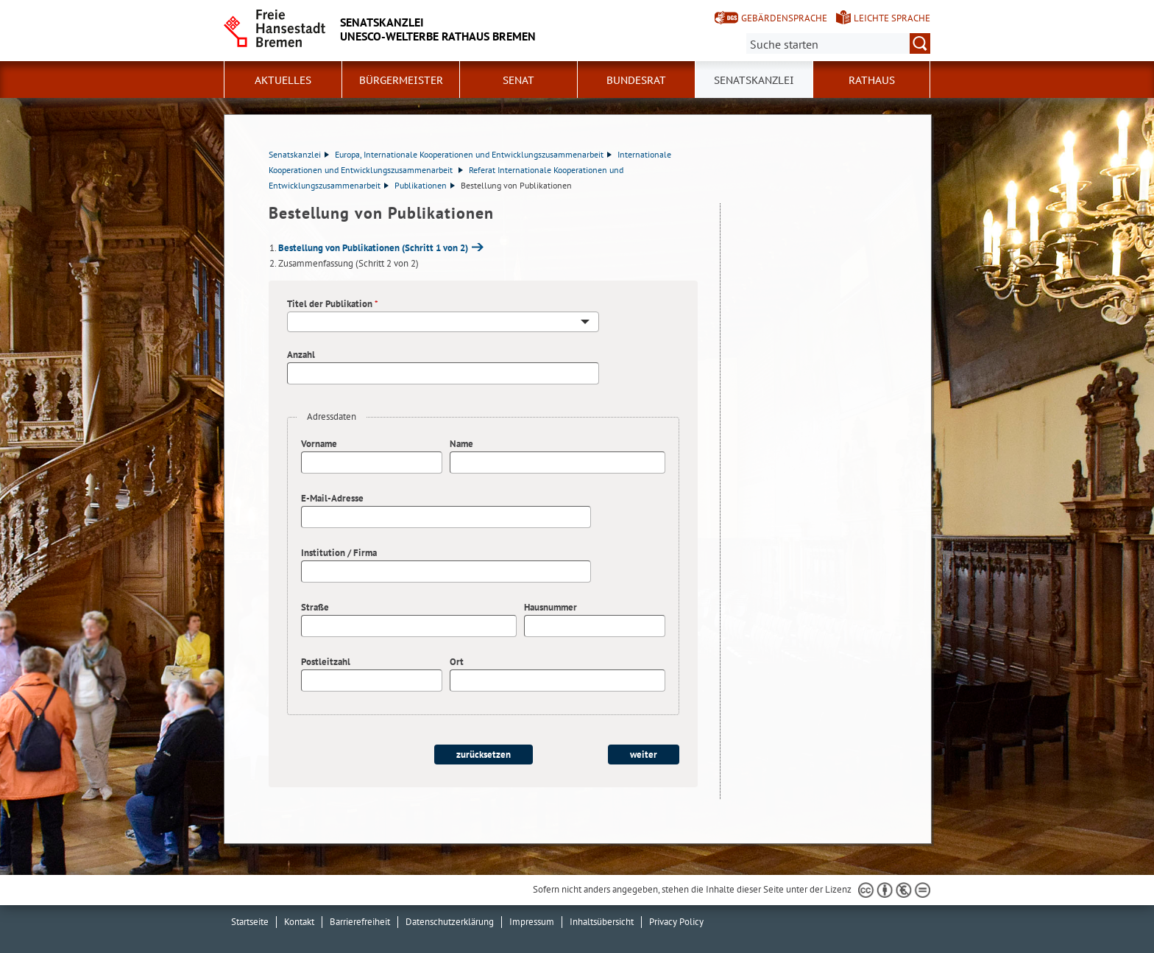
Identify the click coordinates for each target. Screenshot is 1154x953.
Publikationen (424, 185)
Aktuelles (283, 80)
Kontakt (299, 921)
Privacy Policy (676, 921)
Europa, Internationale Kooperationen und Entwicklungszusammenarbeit (473, 154)
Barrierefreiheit (360, 921)
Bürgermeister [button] (401, 80)
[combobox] (443, 322)
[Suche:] (838, 43)
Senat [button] (518, 80)
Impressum (531, 921)
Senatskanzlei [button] (754, 80)
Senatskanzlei (299, 154)
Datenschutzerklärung (450, 921)
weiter (643, 754)
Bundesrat (636, 80)
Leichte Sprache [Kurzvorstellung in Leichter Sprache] (892, 18)
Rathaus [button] (872, 80)
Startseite (250, 921)
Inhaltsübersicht (602, 921)
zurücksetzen (483, 754)
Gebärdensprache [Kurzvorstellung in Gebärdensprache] (784, 18)
